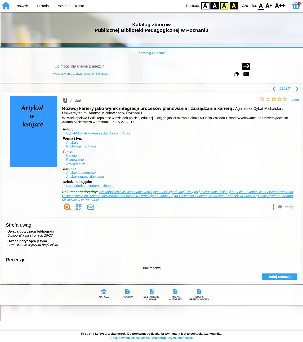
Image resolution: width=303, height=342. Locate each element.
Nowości (23, 6)
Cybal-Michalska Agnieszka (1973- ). (98, 133)
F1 (269, 5)
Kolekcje (101, 73)
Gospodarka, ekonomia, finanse (90, 186)
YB (224, 5)
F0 (260, 5)
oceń (295, 99)
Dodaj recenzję (279, 277)
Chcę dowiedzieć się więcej (130, 338)
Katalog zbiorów (151, 53)
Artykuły (72, 142)
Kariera (71, 155)
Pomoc (62, 6)
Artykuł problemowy (81, 172)
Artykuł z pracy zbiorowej (85, 176)
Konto (79, 6)
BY (233, 5)
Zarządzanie (75, 163)
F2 (280, 5)
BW (215, 5)
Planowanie (75, 159)
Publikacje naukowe (81, 146)
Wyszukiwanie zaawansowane (73, 73)
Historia (43, 6)
